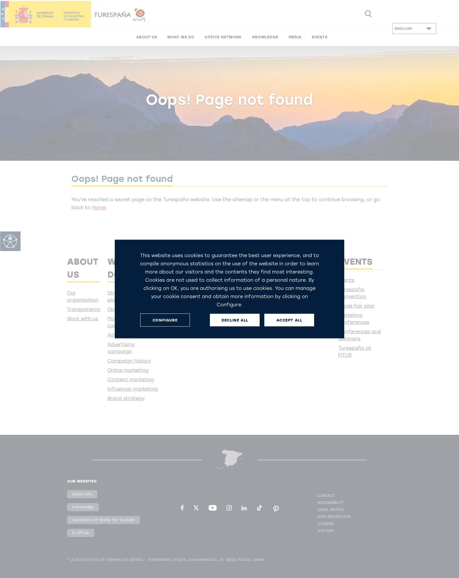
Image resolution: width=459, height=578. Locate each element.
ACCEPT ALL (289, 320)
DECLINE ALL (235, 320)
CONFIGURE (165, 320)
